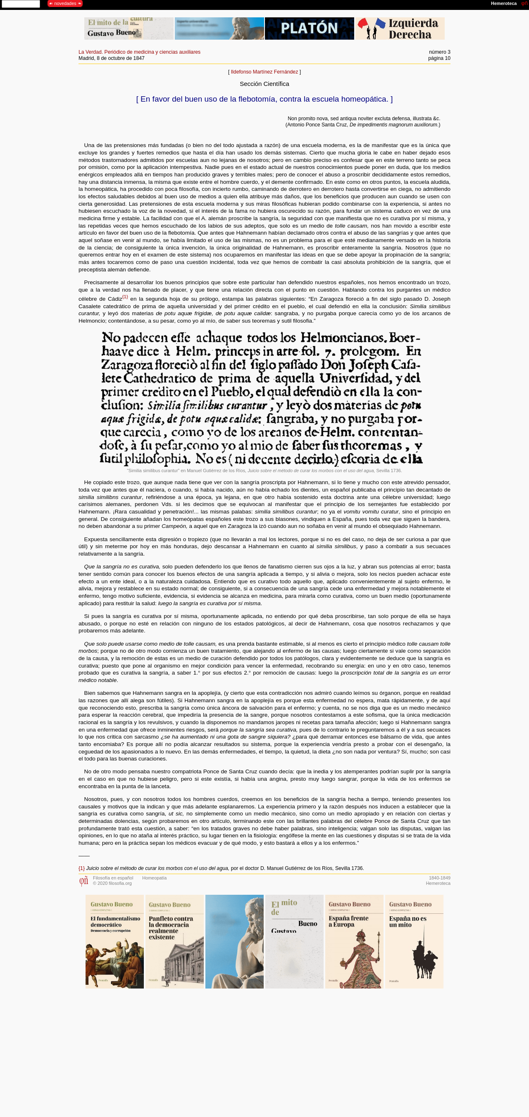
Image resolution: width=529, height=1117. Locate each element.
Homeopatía (154, 877)
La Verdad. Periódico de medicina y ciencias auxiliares (139, 52)
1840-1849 (439, 877)
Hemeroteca (438, 883)
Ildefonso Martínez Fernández (264, 72)
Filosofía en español (113, 877)
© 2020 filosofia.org (112, 883)
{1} (125, 296)
